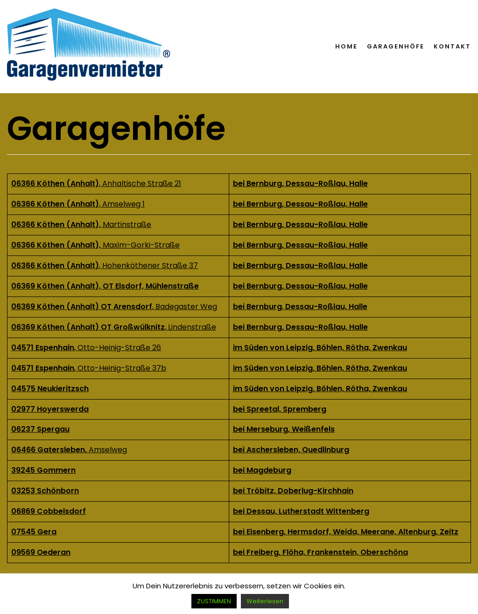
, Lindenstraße (113, 327)
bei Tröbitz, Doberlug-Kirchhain (293, 490)
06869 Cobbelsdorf (48, 511)
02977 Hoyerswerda (50, 409)
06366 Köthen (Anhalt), (57, 245)
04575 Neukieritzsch (50, 388)
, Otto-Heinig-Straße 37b (88, 368)
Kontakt (452, 46)
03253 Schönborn (45, 490)
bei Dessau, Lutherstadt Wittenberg (301, 511)
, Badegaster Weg (114, 306)
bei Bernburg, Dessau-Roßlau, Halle (300, 224)
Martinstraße (81, 224)
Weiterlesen (264, 601)
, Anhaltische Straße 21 (96, 183)
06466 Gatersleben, (50, 449)
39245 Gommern (43, 470)
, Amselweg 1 (78, 204)
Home (346, 46)
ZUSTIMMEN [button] (214, 601)
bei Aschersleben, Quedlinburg (291, 449)
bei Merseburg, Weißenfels (284, 429)
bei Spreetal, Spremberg (279, 409)
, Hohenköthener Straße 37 (104, 265)
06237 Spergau (40, 429)
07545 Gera (33, 531)
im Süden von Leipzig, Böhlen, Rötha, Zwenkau (320, 368)
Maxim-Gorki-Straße (141, 245)
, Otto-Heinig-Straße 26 (86, 347)
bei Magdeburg (262, 470)
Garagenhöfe (395, 46)
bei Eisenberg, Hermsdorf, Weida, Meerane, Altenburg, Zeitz (345, 531)
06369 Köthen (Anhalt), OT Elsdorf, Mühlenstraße (105, 286)
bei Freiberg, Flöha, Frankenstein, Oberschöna (320, 552)
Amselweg (108, 449)
